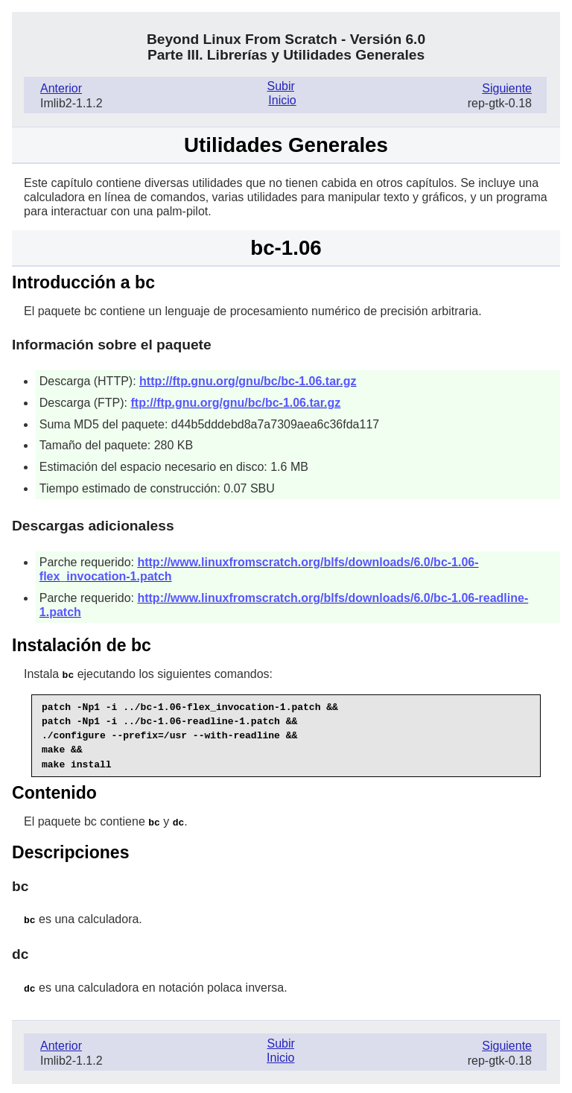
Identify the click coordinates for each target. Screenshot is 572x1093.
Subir (280, 86)
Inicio (282, 100)
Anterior (61, 88)
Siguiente (507, 88)
